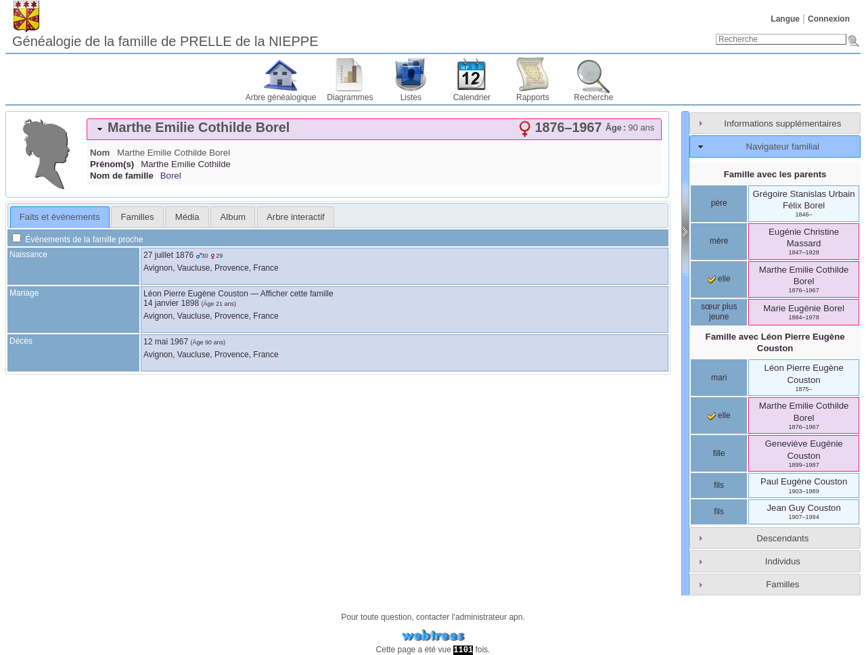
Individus (782, 561)
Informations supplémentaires (782, 123)
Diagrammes (350, 97)
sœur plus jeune (719, 312)
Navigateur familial (782, 146)
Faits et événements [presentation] (60, 217)
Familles (782, 584)
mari (719, 377)
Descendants (782, 538)
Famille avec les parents (775, 174)
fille (719, 453)
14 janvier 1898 (171, 303)
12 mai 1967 (165, 341)
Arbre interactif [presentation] (296, 217)
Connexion (829, 19)
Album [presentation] (233, 217)
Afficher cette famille (297, 293)
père (719, 203)
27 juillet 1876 (168, 255)
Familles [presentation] (137, 217)
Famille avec (775, 342)
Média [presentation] (187, 217)
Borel (170, 176)
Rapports (532, 97)
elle (719, 279)
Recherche (593, 97)
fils (719, 485)
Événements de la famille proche (77, 239)
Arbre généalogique (281, 97)
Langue (785, 19)
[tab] (374, 129)
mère (719, 241)
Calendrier (472, 97)
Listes (411, 97)
